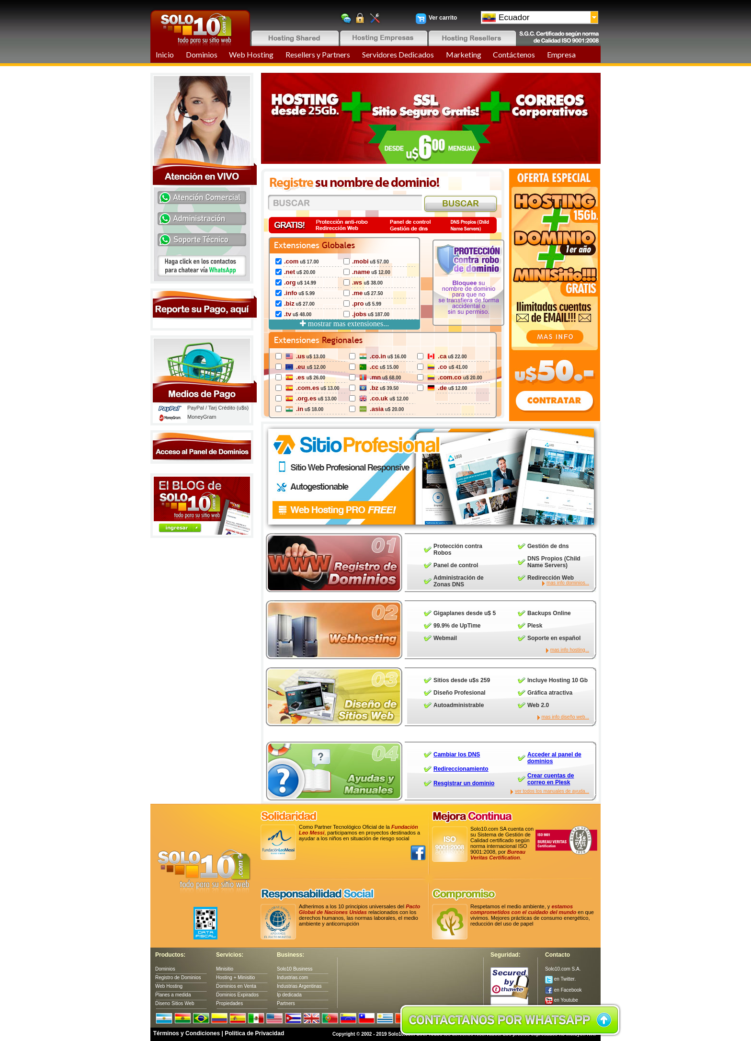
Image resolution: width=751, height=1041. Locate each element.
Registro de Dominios (178, 977)
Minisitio (224, 969)
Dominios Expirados (237, 994)
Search (461, 204)
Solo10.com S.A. (562, 969)
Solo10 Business (295, 969)
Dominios (201, 54)
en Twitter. (560, 979)
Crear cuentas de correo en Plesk (550, 779)
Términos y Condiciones (186, 1033)
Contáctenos (514, 54)
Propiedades (229, 1003)
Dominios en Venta (236, 986)
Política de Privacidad (254, 1033)
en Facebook (563, 990)
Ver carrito (443, 17)
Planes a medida (173, 994)
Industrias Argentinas (299, 986)
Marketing (463, 54)
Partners (286, 1003)
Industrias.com (292, 977)
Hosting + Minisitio (235, 977)
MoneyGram (201, 417)
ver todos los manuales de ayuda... (552, 791)
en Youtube (561, 1000)
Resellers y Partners (317, 54)
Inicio (165, 54)
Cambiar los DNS (456, 754)
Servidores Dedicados (398, 54)
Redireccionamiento (461, 769)
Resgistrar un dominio (463, 783)
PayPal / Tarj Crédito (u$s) (218, 408)
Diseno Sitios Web (174, 1003)
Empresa (561, 54)
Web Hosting (251, 54)
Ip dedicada (289, 994)
